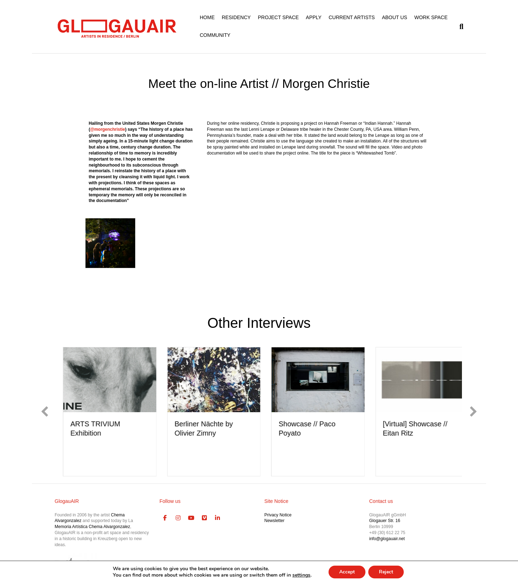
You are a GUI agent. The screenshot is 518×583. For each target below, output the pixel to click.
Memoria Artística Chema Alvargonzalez (92, 526)
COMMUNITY (215, 35)
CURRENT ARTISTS (352, 17)
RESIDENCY (236, 17)
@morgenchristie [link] (107, 129)
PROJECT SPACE (278, 17)
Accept (347, 571)
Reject (386, 571)
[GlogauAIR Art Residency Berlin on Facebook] (165, 518)
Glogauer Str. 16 (384, 520)
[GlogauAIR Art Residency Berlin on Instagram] (178, 518)
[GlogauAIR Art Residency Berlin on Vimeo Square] (204, 518)
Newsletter (274, 520)
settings (301, 575)
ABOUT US (394, 17)
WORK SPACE (431, 17)
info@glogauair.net (387, 538)
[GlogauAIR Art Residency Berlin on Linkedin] (217, 518)
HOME (207, 17)
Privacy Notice (278, 514)
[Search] (459, 26)
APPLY (313, 17)
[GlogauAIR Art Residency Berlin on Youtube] (191, 518)
